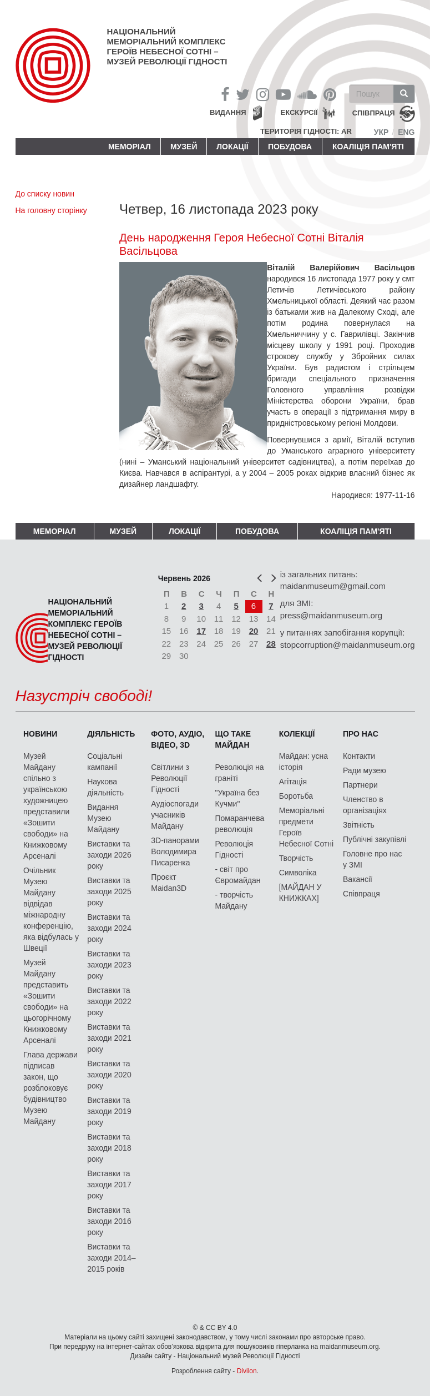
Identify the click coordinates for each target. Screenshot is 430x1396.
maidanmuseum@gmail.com (333, 586)
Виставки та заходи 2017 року (109, 1184)
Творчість (296, 858)
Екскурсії (299, 112)
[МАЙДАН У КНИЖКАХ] (300, 893)
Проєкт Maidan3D (168, 883)
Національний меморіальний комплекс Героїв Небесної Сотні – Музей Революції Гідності (167, 46)
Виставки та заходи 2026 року (109, 854)
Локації (232, 146)
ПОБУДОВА (290, 146)
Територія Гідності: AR (306, 131)
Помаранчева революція (240, 824)
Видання (228, 112)
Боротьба (296, 796)
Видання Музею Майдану (103, 818)
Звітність (359, 824)
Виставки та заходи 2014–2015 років (111, 1257)
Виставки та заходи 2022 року (109, 1001)
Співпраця (361, 893)
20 (254, 631)
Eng (406, 132)
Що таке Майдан (233, 739)
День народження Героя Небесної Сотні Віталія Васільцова (241, 244)
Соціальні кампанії (104, 762)
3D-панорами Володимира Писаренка (175, 851)
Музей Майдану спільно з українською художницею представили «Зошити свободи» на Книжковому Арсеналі (46, 806)
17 (201, 631)
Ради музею (364, 770)
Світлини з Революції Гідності (170, 778)
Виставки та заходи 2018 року (109, 1147)
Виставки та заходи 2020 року (109, 1074)
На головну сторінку (51, 210)
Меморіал (129, 146)
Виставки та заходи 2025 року (109, 891)
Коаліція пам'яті (368, 146)
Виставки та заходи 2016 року (109, 1221)
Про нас (360, 733)
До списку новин (45, 193)
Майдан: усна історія (303, 762)
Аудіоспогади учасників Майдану (175, 814)
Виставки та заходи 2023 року (109, 964)
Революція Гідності (234, 849)
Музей (184, 146)
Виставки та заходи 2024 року (109, 928)
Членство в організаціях (365, 805)
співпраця (373, 113)
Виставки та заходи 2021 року (109, 1038)
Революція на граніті (239, 773)
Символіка (298, 872)
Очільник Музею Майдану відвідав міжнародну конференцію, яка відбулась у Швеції (51, 909)
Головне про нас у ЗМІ (372, 859)
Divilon (247, 1371)
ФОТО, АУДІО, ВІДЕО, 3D (177, 739)
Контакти (359, 756)
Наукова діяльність (105, 787)
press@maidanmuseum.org (331, 615)
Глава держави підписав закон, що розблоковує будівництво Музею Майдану (50, 1088)
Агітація (293, 781)
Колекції (297, 733)
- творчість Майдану (234, 900)
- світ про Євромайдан (238, 875)
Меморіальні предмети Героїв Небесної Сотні (306, 827)
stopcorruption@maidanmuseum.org (347, 644)
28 (271, 643)
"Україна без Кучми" (237, 798)
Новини (40, 733)
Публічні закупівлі (375, 839)
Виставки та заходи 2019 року (109, 1111)
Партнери (360, 784)
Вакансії (357, 879)
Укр (381, 132)
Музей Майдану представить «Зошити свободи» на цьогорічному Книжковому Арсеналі (47, 1001)
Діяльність (111, 733)
